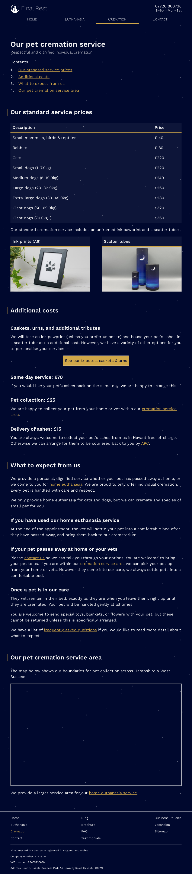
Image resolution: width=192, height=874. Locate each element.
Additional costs (33, 76)
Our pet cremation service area (48, 90)
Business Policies (168, 818)
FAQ (84, 831)
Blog (84, 818)
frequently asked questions (70, 630)
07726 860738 (168, 6)
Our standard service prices (45, 70)
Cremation (117, 19)
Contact (160, 19)
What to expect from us (41, 83)
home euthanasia (65, 484)
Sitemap (161, 831)
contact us (34, 558)
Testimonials (91, 838)
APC (145, 443)
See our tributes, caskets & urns (96, 360)
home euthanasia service (113, 793)
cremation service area (102, 563)
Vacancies (162, 825)
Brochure (88, 825)
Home (32, 19)
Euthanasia (74, 19)
